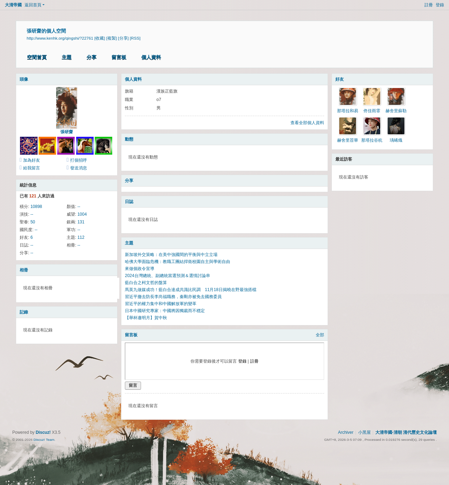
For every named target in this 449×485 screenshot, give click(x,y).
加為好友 (31, 160)
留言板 (119, 57)
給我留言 (31, 168)
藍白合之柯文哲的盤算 (146, 282)
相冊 (24, 270)
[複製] (111, 38)
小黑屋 (364, 432)
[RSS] (135, 38)
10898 (36, 206)
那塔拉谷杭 (371, 140)
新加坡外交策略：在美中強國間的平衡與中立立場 (171, 254)
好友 (339, 79)
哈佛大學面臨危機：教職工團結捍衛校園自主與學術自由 (177, 261)
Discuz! (43, 432)
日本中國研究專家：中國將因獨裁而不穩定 (165, 310)
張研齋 (66, 131)
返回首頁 (33, 4)
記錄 (24, 312)
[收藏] (99, 38)
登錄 (440, 4)
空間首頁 (37, 57)
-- (79, 206)
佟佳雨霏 (371, 110)
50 (33, 222)
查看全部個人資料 (307, 122)
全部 (320, 334)
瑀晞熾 (396, 140)
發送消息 (78, 168)
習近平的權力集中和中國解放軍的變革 (160, 303)
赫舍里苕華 (347, 140)
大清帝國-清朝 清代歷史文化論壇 (406, 432)
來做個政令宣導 (139, 268)
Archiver (345, 432)
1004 (82, 214)
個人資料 (151, 57)
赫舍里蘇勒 (396, 110)
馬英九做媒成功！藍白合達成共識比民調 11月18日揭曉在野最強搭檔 (190, 289)
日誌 (129, 201)
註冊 (428, 4)
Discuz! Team (43, 440)
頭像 (24, 79)
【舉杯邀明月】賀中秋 (146, 317)
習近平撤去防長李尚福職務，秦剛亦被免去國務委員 (173, 296)
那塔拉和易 (347, 110)
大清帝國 (13, 4)
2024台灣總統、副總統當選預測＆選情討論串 (167, 275)
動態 (129, 139)
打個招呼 (78, 160)
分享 (91, 57)
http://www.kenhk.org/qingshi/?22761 (60, 38)
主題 (67, 57)
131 (81, 222)
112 (81, 237)
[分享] (123, 38)
